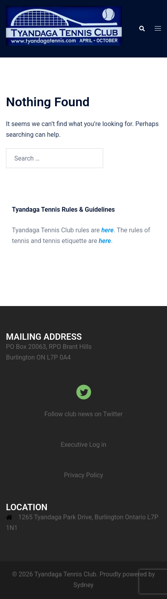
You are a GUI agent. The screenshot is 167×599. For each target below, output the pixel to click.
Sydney (83, 585)
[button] (141, 28)
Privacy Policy (83, 475)
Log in (97, 444)
